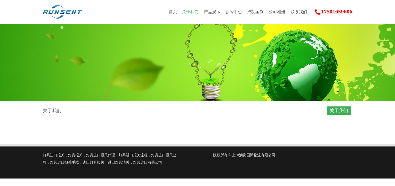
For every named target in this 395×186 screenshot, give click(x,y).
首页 (173, 12)
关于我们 (190, 12)
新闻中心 (233, 12)
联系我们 (299, 12)
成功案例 (255, 12)
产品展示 (212, 12)
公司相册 (277, 12)
